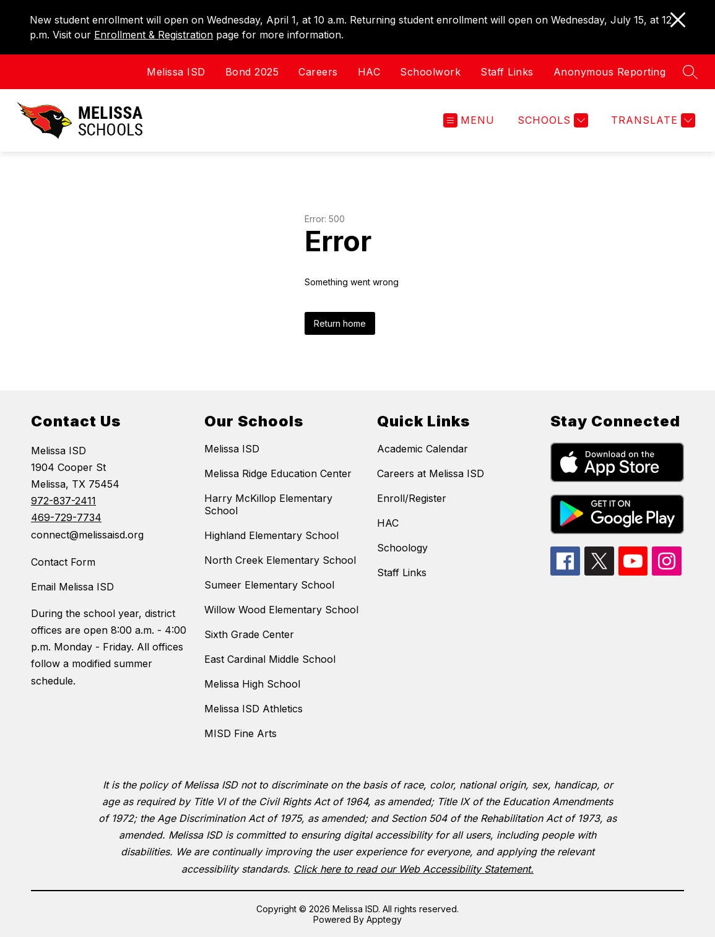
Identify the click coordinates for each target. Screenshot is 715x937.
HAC (369, 72)
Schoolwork (430, 72)
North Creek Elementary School (280, 560)
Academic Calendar (422, 449)
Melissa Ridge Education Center (278, 473)
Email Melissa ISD (72, 587)
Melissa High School (252, 684)
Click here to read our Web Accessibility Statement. (413, 869)
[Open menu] (469, 120)
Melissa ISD (176, 72)
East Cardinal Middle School (270, 659)
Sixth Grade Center (249, 634)
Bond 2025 (252, 72)
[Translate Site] (651, 120)
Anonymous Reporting (609, 72)
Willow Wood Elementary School (281, 609)
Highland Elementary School (271, 535)
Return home (340, 323)
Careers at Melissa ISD (430, 473)
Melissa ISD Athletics (253, 708)
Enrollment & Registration (153, 34)
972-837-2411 (63, 500)
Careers (318, 72)
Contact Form (63, 562)
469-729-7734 (66, 517)
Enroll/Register (411, 498)
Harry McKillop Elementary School (268, 504)
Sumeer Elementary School (269, 585)
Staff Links (507, 72)
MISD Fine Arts (240, 733)
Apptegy (384, 919)
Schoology (402, 548)
